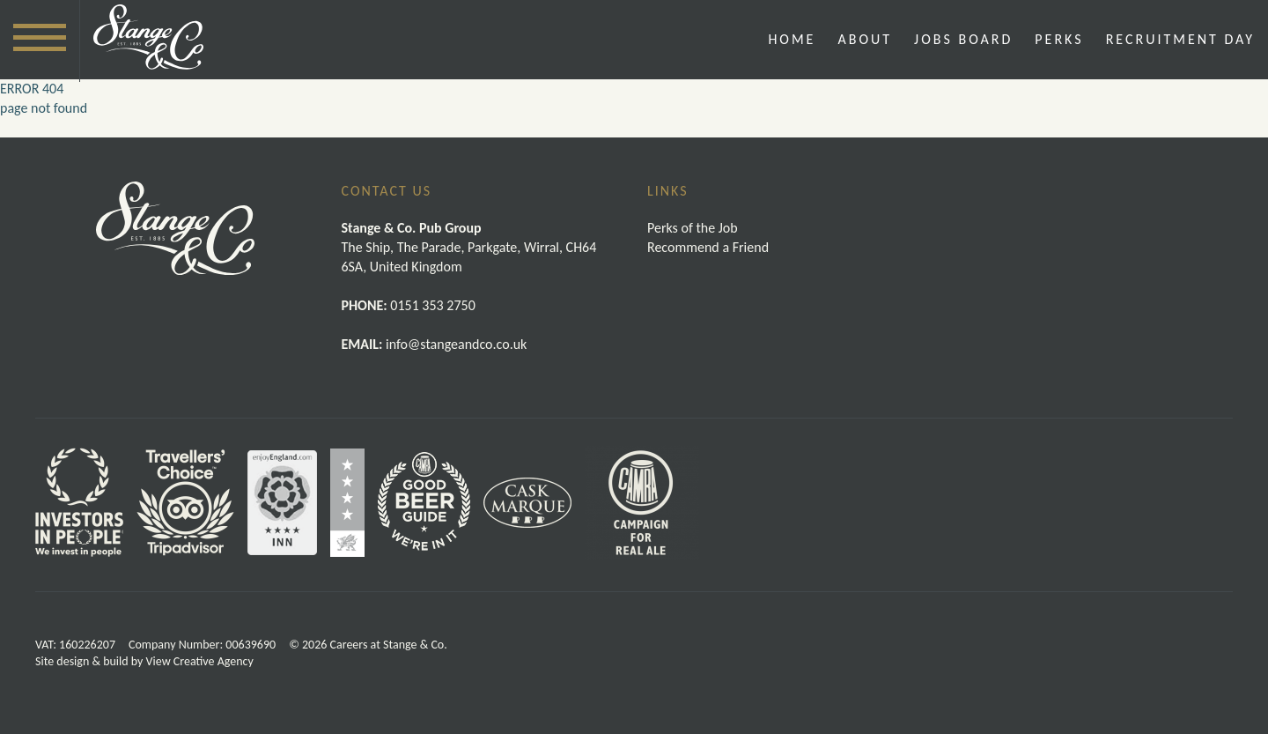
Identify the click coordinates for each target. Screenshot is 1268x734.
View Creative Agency (200, 661)
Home (791, 39)
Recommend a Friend (708, 247)
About (864, 39)
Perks (1059, 39)
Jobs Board (963, 39)
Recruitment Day (1180, 39)
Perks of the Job (692, 227)
